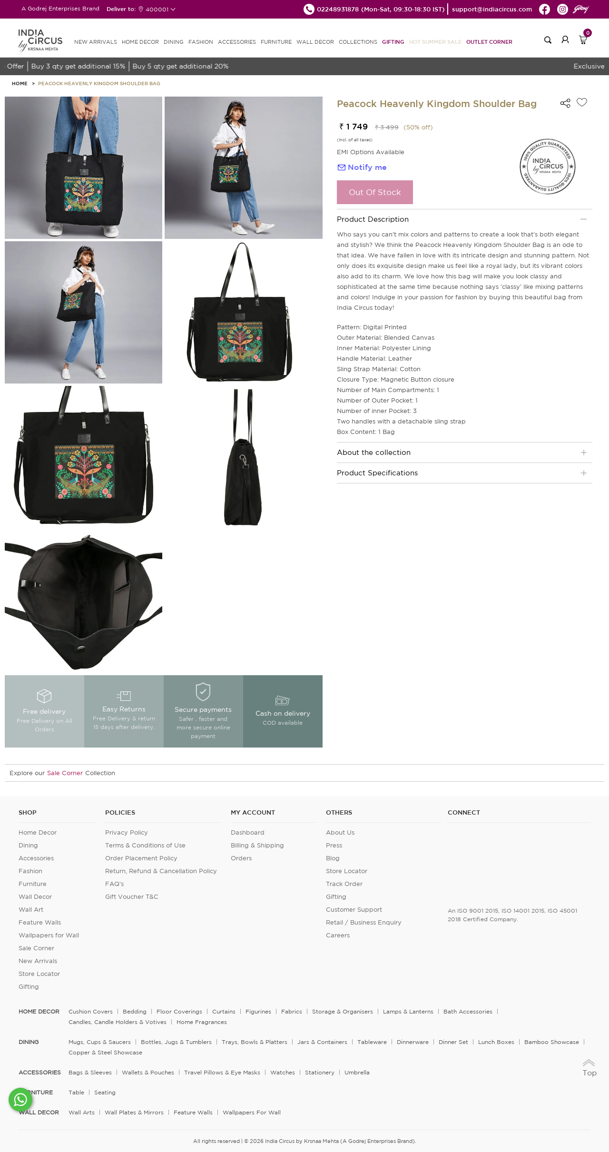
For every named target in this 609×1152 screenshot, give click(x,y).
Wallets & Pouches (148, 1072)
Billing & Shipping (257, 845)
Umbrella (357, 1072)
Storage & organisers (342, 1011)
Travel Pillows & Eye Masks (222, 1072)
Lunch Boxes (496, 1041)
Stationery (319, 1072)
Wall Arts (82, 1112)
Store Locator (39, 973)
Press (334, 845)
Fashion (30, 871)
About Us (340, 832)
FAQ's (114, 883)
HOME (20, 83)
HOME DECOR (140, 42)
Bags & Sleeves (90, 1072)
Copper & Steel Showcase (105, 1052)
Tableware (372, 1041)
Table (76, 1092)
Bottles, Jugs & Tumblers (176, 1041)
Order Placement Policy (141, 858)
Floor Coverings (179, 1011)
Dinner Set (453, 1041)
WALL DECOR (315, 42)
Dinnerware (413, 1041)
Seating (105, 1092)
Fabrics (291, 1011)
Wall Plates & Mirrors (134, 1112)
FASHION (200, 42)
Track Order (344, 883)
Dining (28, 845)
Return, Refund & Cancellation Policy (161, 871)
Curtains (224, 1011)
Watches (282, 1072)
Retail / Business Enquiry (364, 922)
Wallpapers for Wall (49, 935)
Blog (333, 858)
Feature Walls (40, 922)
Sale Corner (65, 773)
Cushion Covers (91, 1011)
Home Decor (38, 832)
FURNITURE (276, 42)
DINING (174, 42)
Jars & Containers (322, 1041)
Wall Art (31, 909)
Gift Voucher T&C (131, 896)
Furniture (33, 883)
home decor (39, 1011)
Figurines (258, 1011)
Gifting (393, 42)
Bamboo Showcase (551, 1041)
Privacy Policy (126, 832)
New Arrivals (38, 961)
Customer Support (354, 909)
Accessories (36, 858)
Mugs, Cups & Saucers (100, 1041)
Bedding (135, 1011)
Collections (358, 42)
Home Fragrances (202, 1021)
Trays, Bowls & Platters (254, 1041)
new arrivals (95, 42)
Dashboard (248, 832)
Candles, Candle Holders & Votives (118, 1021)
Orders (241, 858)
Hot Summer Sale (435, 42)
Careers (338, 935)
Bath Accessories (467, 1011)
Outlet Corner (489, 42)
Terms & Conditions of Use (145, 845)
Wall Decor (35, 896)
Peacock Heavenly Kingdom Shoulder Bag (99, 83)
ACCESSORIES (237, 42)
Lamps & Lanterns (408, 1011)
